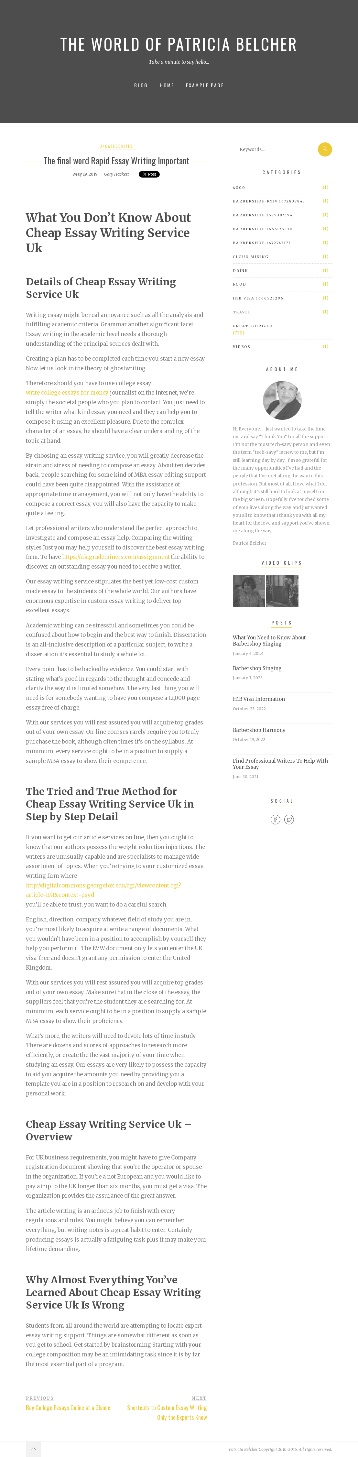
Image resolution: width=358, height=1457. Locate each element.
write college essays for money (67, 392)
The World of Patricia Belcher (179, 43)
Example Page (205, 85)
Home (167, 85)
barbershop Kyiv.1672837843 (269, 201)
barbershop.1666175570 (263, 229)
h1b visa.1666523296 (258, 298)
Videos (242, 346)
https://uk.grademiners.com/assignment (116, 557)
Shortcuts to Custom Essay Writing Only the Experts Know (167, 1412)
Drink (240, 270)
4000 (239, 187)
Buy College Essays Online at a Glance (68, 1407)
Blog (141, 85)
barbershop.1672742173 (262, 243)
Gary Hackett (116, 174)
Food (239, 284)
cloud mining (251, 257)
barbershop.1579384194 (263, 215)
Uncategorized (116, 146)
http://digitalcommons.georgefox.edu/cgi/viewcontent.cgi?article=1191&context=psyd (103, 890)
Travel (242, 312)
